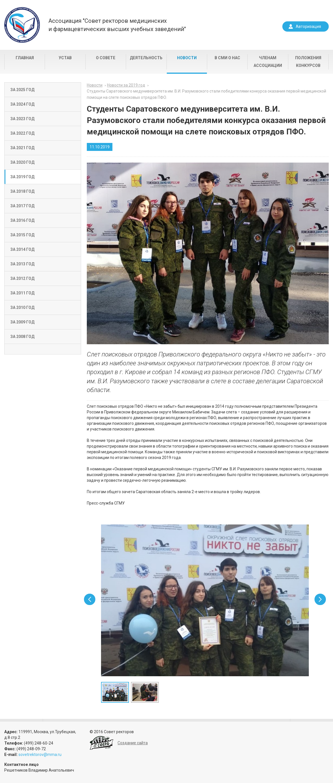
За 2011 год (22, 293)
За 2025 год (22, 89)
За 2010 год (22, 307)
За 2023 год (22, 118)
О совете (105, 58)
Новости (187, 58)
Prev (89, 599)
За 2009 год (22, 322)
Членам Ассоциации (268, 62)
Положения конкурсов (308, 62)
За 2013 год (22, 264)
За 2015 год (22, 235)
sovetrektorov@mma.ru (39, 754)
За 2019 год (22, 177)
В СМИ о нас (227, 58)
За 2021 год (22, 147)
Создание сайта (133, 743)
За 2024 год (22, 104)
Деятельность (146, 58)
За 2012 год (22, 278)
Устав (65, 58)
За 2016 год (22, 220)
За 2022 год (22, 133)
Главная (25, 58)
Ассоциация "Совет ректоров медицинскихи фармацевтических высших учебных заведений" (117, 24)
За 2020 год (22, 162)
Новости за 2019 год (126, 85)
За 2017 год (22, 206)
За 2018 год (22, 191)
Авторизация (308, 26)
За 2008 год (22, 336)
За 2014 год (22, 249)
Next (320, 599)
